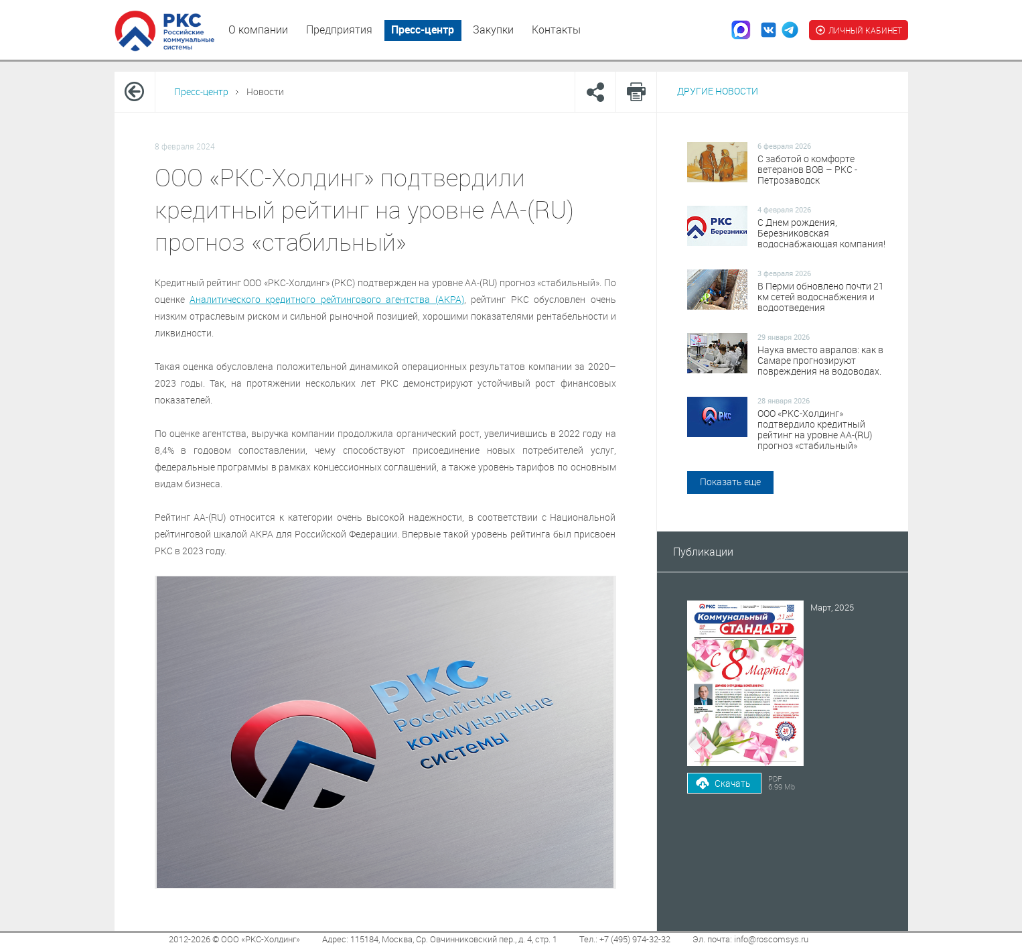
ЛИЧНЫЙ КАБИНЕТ (858, 30)
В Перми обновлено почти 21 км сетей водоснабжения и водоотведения (820, 297)
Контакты (556, 29)
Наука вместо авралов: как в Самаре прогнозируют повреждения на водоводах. (820, 360)
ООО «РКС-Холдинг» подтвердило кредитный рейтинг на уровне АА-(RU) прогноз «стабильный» (814, 429)
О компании (258, 29)
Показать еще (730, 481)
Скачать (733, 783)
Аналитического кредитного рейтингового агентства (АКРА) (327, 299)
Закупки (493, 29)
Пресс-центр (422, 29)
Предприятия (339, 29)
